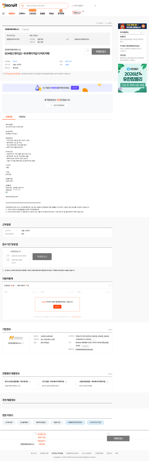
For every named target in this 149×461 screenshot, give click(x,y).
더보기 (110, 330)
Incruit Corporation (77, 457)
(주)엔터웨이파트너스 (12, 29)
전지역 (27, 231)
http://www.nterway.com (84, 349)
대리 (22, 234)
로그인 (44, 302)
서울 (22, 231)
